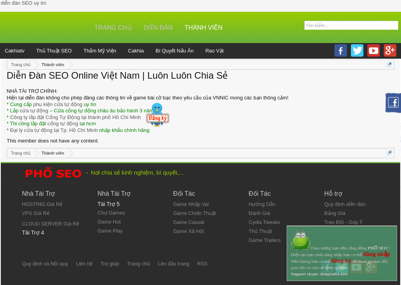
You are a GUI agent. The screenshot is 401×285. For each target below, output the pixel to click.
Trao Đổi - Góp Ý (343, 222)
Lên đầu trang (173, 264)
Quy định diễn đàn (344, 204)
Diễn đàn (158, 27)
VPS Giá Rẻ (35, 213)
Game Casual (188, 222)
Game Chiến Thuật (194, 213)
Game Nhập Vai (191, 204)
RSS (202, 264)
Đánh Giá (259, 213)
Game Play (110, 231)
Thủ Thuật (260, 231)
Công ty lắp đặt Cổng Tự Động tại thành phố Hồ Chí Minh (75, 117)
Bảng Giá (334, 213)
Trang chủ (113, 27)
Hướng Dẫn (262, 204)
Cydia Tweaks (264, 222)
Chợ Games (111, 213)
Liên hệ (84, 264)
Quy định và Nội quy (45, 264)
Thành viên (203, 27)
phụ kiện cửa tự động (58, 104)
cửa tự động (34, 111)
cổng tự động (62, 123)
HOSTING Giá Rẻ (42, 204)
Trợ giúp (109, 264)
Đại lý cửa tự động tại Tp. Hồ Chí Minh (54, 130)
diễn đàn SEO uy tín (23, 3)
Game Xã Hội (188, 231)
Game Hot (109, 222)
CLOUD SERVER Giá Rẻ (50, 224)
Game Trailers (265, 240)
